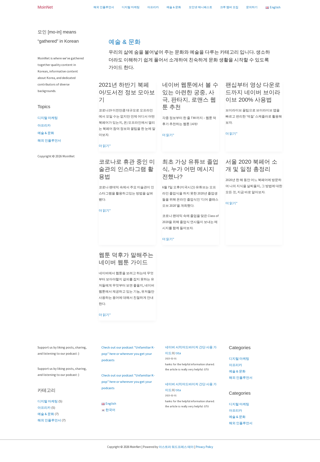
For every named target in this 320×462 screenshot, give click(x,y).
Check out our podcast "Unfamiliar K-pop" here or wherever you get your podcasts (127, 353)
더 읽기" (105, 146)
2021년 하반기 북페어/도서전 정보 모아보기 (127, 92)
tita (178, 352)
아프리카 (162, 7)
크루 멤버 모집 (232, 7)
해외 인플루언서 (117, 7)
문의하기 (253, 7)
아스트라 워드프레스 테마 (176, 444)
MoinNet (45, 7)
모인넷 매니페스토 (205, 7)
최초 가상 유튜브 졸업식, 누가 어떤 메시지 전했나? (190, 169)
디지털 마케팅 (142, 7)
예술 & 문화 (181, 7)
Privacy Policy (204, 444)
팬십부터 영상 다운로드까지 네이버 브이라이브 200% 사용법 (253, 92)
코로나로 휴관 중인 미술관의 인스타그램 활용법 (127, 169)
